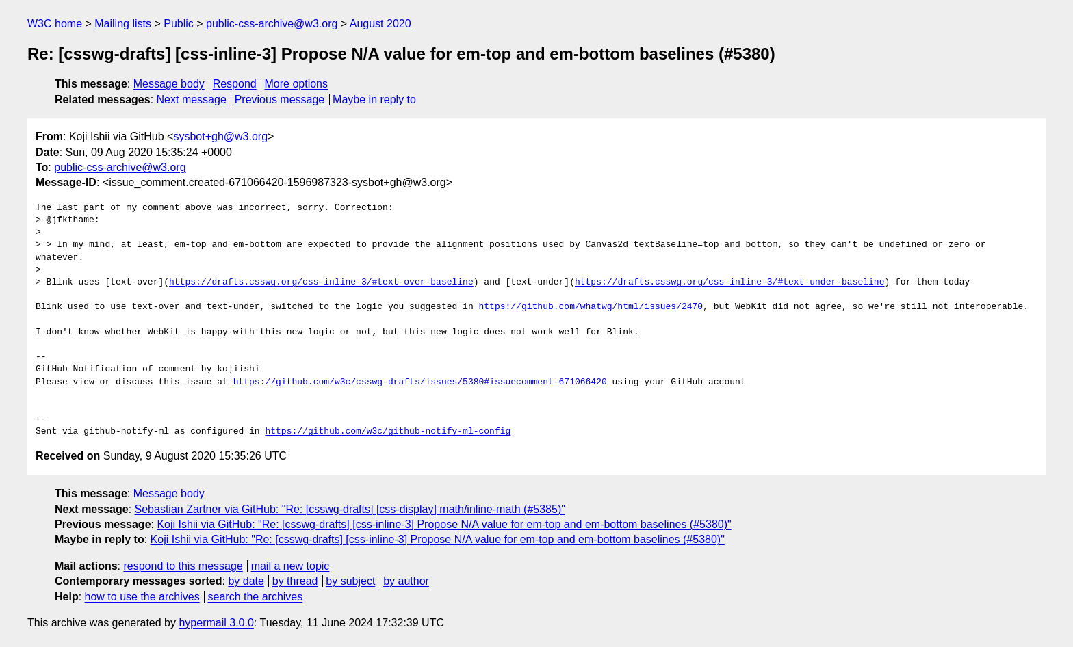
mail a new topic (290, 566)
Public (179, 23)
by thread (295, 581)
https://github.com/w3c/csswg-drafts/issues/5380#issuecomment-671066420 (420, 382)
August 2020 (380, 23)
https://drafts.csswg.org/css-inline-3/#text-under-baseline (729, 282)
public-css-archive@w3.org (271, 23)
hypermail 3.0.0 (216, 623)
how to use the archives (142, 597)
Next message (192, 99)
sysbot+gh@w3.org (220, 136)
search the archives (255, 597)
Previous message (280, 99)
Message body (169, 84)
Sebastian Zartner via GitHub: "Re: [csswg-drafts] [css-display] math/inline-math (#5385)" (350, 509)
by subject (350, 581)
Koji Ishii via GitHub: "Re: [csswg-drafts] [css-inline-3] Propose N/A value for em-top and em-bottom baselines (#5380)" (444, 524)
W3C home (54, 23)
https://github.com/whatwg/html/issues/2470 (590, 307)
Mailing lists (122, 23)
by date (245, 581)
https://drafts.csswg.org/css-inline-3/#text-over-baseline (321, 282)
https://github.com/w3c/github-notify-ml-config (387, 431)
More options (296, 84)
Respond (235, 84)
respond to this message (182, 566)
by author (406, 581)
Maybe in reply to (374, 99)
